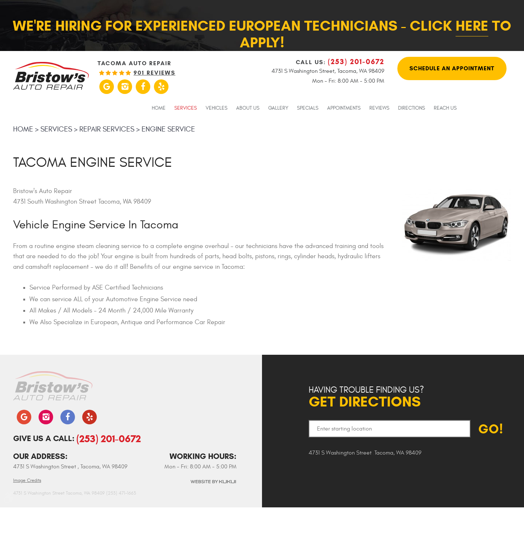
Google (106, 86)
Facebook (143, 86)
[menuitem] (159, 107)
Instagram (125, 86)
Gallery (278, 108)
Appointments (344, 108)
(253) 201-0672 (108, 438)
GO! (490, 429)
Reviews (379, 108)
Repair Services (106, 129)
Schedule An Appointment (452, 68)
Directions (411, 108)
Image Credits (27, 480)
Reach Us (445, 108)
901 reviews (154, 73)
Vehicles (216, 108)
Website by (213, 481)
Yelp (161, 86)
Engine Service (168, 129)
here (472, 26)
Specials (307, 108)
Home (159, 108)
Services (185, 108)
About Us (247, 108)
